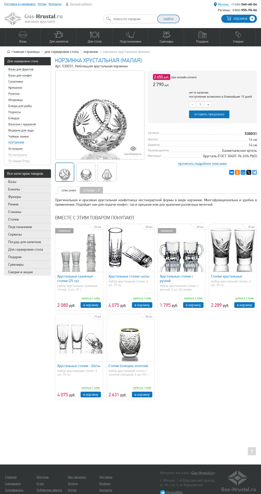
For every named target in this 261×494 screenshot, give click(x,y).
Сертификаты (14, 490)
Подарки (15, 257)
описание (68, 190)
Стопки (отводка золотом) (128, 366)
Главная (11, 477)
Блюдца (13, 118)
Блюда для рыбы (20, 106)
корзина (244, 18)
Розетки (13, 94)
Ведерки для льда (21, 130)
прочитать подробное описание (202, 163)
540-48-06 (244, 4)
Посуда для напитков (24, 242)
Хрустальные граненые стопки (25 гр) (75, 278)
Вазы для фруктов (20, 69)
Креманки (15, 88)
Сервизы (15, 234)
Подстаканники (20, 227)
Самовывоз (13, 484)
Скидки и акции (20, 272)
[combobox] (134, 19)
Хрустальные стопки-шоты (128, 276)
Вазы (12, 181)
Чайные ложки (18, 136)
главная (26, 51)
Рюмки (13, 204)
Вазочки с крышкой (22, 124)
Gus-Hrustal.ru (202, 473)
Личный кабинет (81, 4)
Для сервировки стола (22, 61)
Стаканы (14, 212)
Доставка (105, 477)
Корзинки (16, 143)
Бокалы (14, 189)
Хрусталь (42, 477)
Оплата (73, 484)
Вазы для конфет (20, 75)
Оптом (42, 4)
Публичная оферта (49, 490)
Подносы (14, 112)
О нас (40, 484)
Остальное (15, 149)
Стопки (13, 219)
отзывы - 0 (91, 190)
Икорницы (15, 100)
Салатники (15, 82)
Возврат (105, 484)
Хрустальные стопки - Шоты (78, 366)
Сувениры (16, 264)
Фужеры (14, 197)
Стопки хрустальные (226, 276)
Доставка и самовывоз (19, 4)
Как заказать (77, 477)
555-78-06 (244, 10)
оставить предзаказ (209, 114)
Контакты (55, 4)
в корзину (90, 305)
